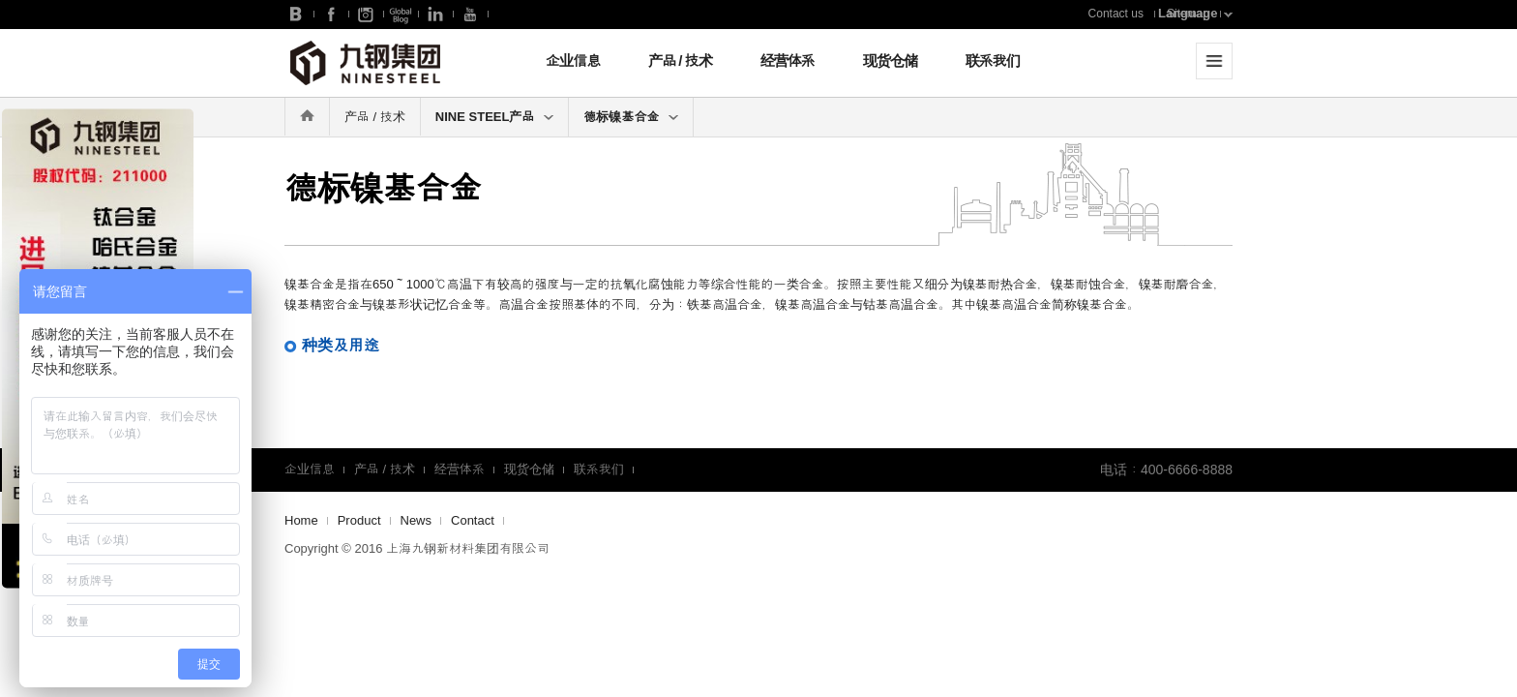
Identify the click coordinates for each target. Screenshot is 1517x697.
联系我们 (993, 60)
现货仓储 (890, 60)
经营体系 (787, 60)
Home (301, 520)
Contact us (1116, 13)
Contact (472, 520)
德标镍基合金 (630, 116)
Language (1187, 13)
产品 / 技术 (680, 60)
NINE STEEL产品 (494, 116)
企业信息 (573, 60)
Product (359, 520)
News (416, 520)
